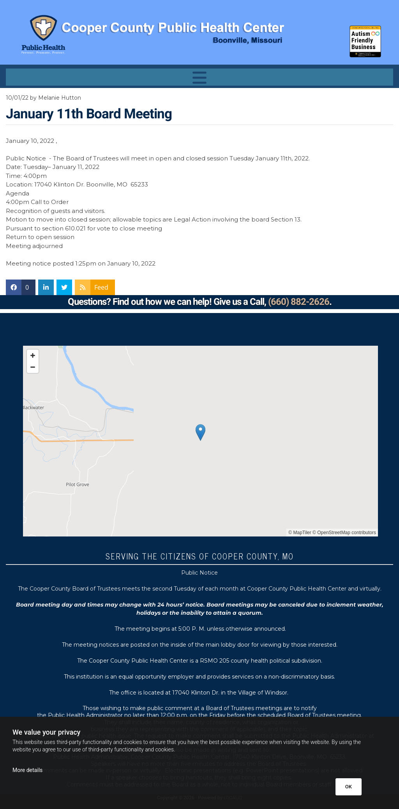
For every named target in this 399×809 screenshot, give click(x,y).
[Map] (200, 441)
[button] (199, 77)
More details (27, 770)
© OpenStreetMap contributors (344, 532)
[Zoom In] (33, 355)
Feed (101, 287)
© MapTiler (299, 532)
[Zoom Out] (33, 367)
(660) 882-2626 (298, 302)
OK (348, 787)
